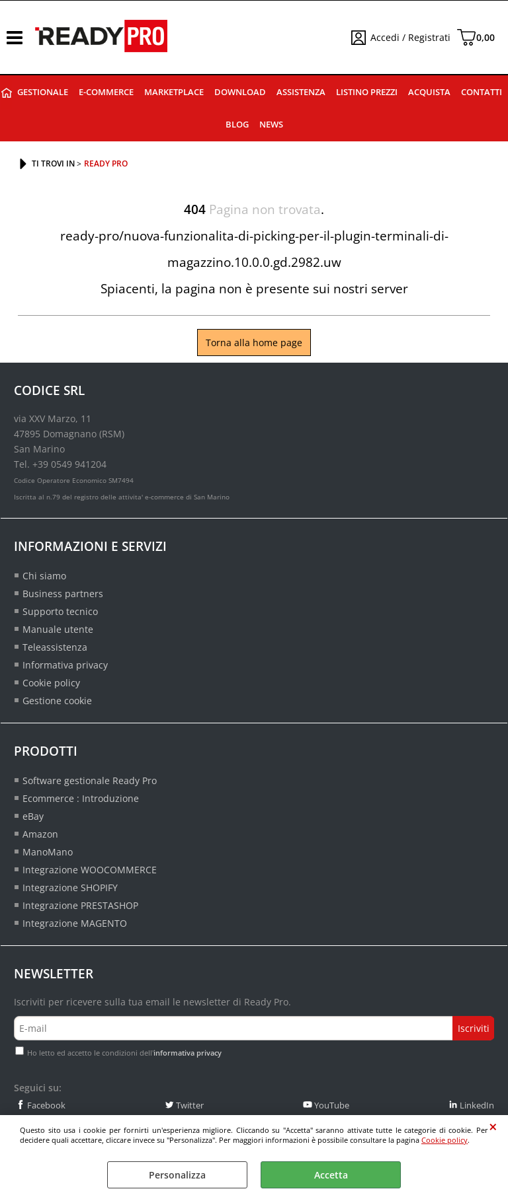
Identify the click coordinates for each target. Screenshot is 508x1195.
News (271, 124)
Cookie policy (444, 1140)
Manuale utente (57, 629)
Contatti (481, 92)
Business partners (62, 593)
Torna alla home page (254, 342)
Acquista (429, 92)
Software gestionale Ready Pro (89, 780)
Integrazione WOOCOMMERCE (89, 869)
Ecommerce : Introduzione (80, 798)
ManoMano (47, 852)
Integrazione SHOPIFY (70, 887)
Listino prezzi (367, 92)
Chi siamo (44, 575)
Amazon (40, 834)
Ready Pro (6, 93)
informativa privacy (187, 1053)
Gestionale (42, 92)
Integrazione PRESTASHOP (80, 905)
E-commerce (106, 92)
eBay (33, 816)
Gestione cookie (57, 700)
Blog (237, 124)
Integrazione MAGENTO (74, 923)
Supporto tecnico (60, 611)
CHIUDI (493, 1127)
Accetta (331, 1175)
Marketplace (174, 92)
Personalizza (177, 1175)
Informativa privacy (65, 665)
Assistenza (300, 92)
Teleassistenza (54, 647)
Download (240, 92)
